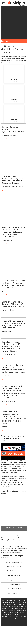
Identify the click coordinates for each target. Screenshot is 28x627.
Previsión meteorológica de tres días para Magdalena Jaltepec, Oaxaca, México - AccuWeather (13, 232)
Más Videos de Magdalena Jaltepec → (13, 528)
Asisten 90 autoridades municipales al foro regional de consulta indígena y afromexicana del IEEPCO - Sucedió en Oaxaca (14, 392)
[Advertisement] (14, 24)
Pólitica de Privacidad (6, 625)
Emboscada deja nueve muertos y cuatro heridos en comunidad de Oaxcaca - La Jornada (13, 368)
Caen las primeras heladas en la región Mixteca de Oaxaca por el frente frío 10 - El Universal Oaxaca (13, 346)
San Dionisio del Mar (14, 589)
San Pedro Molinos (14, 593)
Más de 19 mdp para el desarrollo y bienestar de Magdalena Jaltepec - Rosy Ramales (14, 324)
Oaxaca (6, 8)
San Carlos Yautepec (14, 571)
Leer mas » (5, 138)
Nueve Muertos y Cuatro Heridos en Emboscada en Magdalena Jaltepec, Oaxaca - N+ (13, 284)
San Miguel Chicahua (14, 580)
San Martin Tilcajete (14, 584)
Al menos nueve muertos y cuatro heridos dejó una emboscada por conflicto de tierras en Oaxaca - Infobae (14, 417)
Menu (14, 41)
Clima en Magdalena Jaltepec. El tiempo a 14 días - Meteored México (13, 304)
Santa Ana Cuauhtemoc (14, 562)
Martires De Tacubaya (14, 566)
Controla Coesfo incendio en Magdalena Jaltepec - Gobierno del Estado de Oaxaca (13, 179)
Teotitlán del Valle (14, 575)
